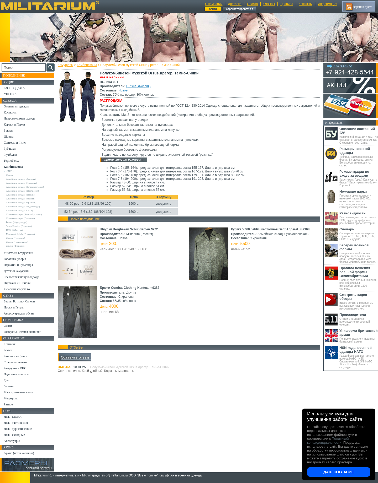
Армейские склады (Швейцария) (22, 190)
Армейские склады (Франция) (21, 202)
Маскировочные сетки (19, 392)
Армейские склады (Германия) (21, 183)
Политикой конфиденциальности (328, 440)
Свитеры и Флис (15, 142)
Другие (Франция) (15, 246)
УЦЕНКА (10, 94)
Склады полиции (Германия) (20, 218)
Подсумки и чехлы (16, 374)
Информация (327, 4)
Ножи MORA (13, 417)
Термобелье (11, 160)
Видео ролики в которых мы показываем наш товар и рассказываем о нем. (358, 301)
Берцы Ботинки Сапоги (19, 301)
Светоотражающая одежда (21, 277)
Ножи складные (14, 435)
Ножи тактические (16, 423)
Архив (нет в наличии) (19, 453)
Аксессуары (12, 441)
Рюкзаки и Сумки (15, 356)
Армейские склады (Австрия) (21, 179)
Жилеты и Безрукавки (18, 253)
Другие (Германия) (15, 238)
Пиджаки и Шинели (17, 283)
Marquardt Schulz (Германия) (20, 234)
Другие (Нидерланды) (17, 242)
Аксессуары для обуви (19, 313)
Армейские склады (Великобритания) (25, 187)
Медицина (11, 398)
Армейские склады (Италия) (20, 198)
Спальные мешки (15, 362)
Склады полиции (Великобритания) (24, 214)
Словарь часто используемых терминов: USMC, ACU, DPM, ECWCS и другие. (358, 234)
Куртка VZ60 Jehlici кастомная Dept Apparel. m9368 (270, 229)
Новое (123, 90)
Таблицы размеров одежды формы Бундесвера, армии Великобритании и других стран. (358, 157)
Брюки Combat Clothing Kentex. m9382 (129, 288)
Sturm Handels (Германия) (19, 226)
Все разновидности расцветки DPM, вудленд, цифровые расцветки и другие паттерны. (358, 218)
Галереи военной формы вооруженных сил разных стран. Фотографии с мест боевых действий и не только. (358, 253)
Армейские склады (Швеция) (20, 194)
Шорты (8, 136)
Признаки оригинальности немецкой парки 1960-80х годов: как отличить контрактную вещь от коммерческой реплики (358, 199)
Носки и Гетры (14, 307)
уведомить (163, 203)
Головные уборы (15, 259)
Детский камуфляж (16, 271)
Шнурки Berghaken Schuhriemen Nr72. (129, 229)
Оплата (252, 4)
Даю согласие (338, 472)
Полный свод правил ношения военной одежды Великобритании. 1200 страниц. (358, 278)
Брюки (8, 130)
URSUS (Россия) (138, 86)
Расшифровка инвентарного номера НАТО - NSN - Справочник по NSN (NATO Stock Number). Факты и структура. (358, 357)
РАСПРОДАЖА (14, 88)
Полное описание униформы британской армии (358, 336)
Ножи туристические (18, 429)
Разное (8, 404)
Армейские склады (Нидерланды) (23, 206)
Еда (6, 380)
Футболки (10, 154)
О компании (213, 4)
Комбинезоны (87, 65)
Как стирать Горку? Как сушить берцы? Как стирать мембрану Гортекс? (358, 178)
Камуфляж (65, 65)
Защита (9, 386)
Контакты (305, 4)
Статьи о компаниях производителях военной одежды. (358, 319)
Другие (9, 175)
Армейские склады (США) (19, 210)
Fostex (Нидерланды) (16, 222)
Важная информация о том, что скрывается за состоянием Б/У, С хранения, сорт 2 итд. (358, 135)
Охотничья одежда (16, 106)
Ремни (8, 350)
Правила (286, 4)
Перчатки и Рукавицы (18, 265)
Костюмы (10, 112)
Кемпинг (9, 344)
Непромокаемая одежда (19, 118)
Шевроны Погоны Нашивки (22, 332)
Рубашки (9, 148)
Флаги (8, 326)
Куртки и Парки (14, 124)
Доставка (235, 4)
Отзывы (269, 4)
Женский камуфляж (17, 289)
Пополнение (14, 75)
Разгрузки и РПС (15, 368)
